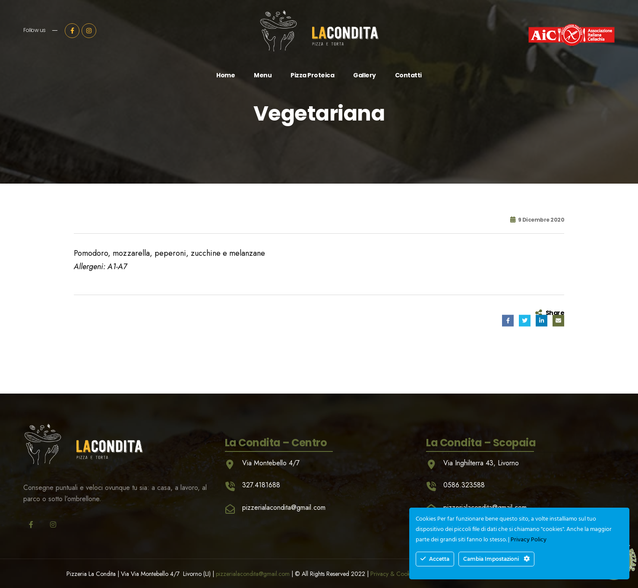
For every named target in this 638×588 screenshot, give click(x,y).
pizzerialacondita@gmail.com (253, 573)
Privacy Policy (528, 540)
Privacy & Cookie (392, 573)
